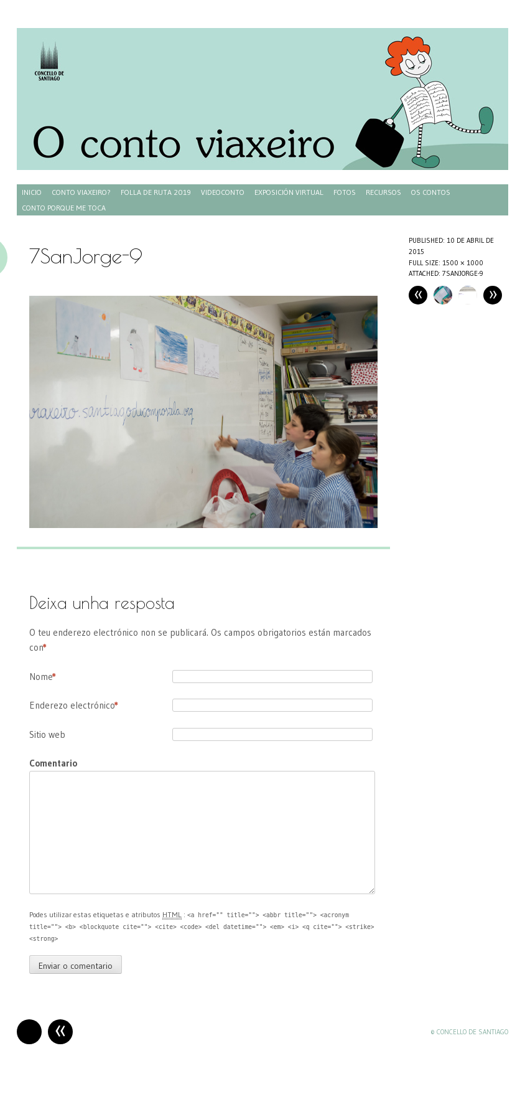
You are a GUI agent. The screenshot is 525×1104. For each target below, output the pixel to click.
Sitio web (47, 734)
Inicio (32, 192)
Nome (42, 676)
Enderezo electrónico (73, 705)
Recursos (383, 192)
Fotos (344, 192)
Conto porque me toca (64, 207)
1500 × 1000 (462, 262)
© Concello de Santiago (469, 1031)
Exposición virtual (288, 192)
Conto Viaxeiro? (81, 192)
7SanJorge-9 (462, 273)
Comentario (53, 763)
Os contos (430, 192)
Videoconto (222, 192)
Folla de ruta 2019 (156, 192)
